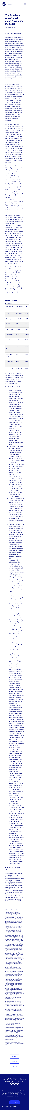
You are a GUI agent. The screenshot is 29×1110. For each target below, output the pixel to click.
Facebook (14, 1056)
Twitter (14, 1061)
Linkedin (14, 1066)
